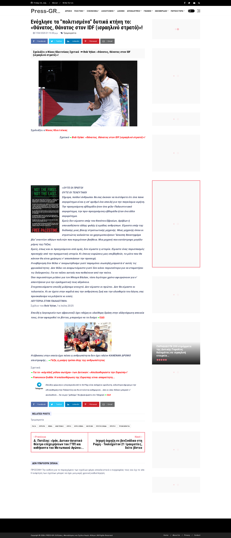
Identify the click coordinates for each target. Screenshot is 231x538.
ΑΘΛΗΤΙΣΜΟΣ (107, 11)
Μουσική (89, 426)
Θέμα (50, 426)
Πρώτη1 (113, 426)
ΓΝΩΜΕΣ (147, 11)
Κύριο (69, 426)
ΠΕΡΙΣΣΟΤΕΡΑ (177, 11)
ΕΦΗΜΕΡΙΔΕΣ (161, 11)
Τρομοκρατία (69, 33)
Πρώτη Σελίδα (101, 426)
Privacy (187, 535)
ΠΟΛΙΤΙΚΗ (78, 11)
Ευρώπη (42, 426)
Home (166, 535)
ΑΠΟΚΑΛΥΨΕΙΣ (133, 11)
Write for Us (68, 3)
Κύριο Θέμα (78, 426)
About (55, 3)
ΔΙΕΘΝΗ (120, 11)
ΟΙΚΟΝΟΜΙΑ (92, 11)
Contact (197, 535)
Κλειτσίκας (59, 426)
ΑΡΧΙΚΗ (68, 11)
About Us (176, 535)
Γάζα (34, 426)
